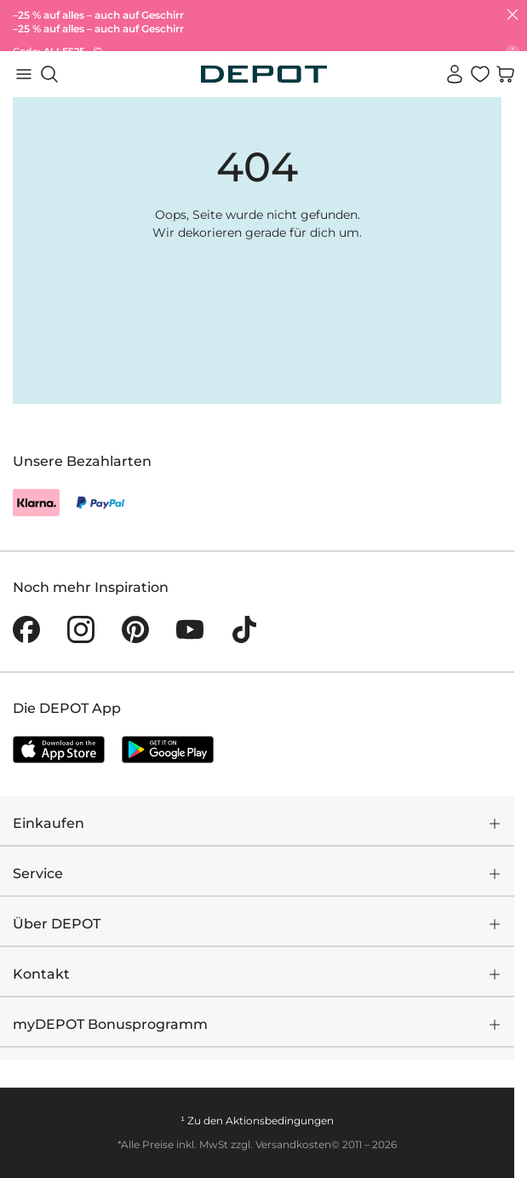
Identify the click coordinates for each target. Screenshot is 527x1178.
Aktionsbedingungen (280, 1120)
